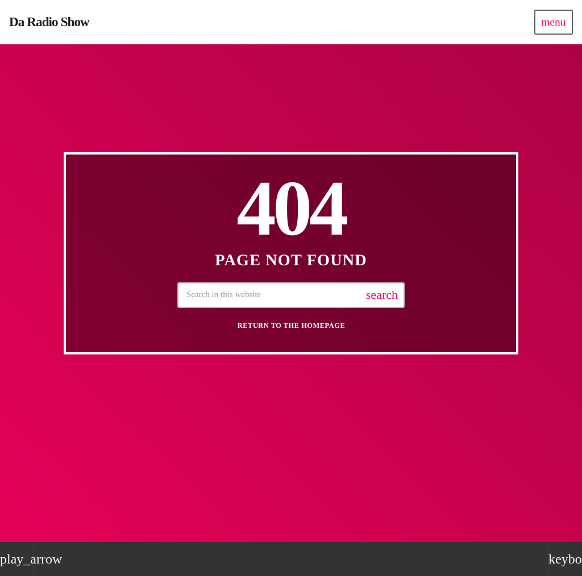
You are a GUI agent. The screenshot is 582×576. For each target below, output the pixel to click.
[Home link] (49, 22)
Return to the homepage (291, 325)
